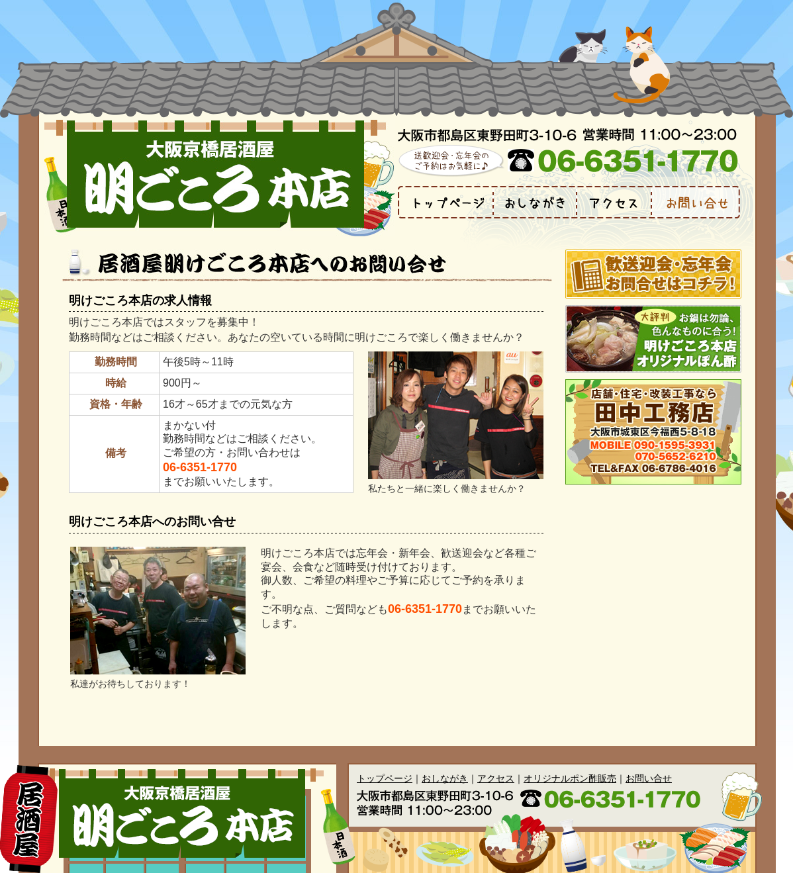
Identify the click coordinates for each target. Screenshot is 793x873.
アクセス (495, 778)
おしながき (445, 778)
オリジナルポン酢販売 (570, 778)
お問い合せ (649, 778)
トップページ (384, 778)
